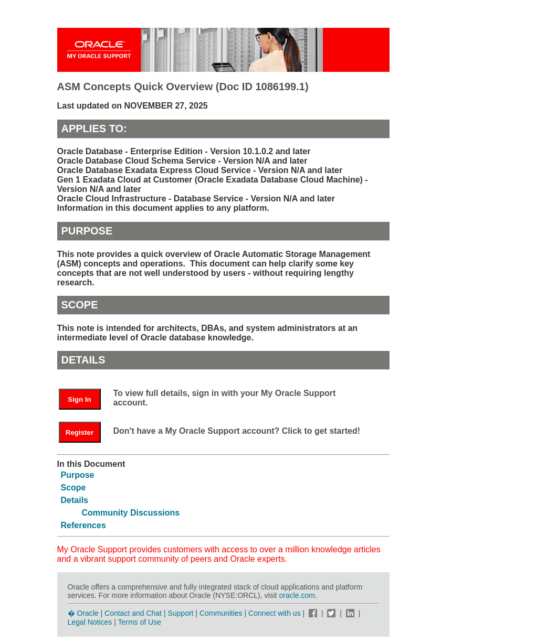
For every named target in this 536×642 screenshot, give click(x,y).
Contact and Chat (133, 613)
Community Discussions (131, 512)
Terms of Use (139, 622)
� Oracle (83, 613)
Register (79, 432)
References (83, 525)
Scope (73, 487)
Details (74, 500)
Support (180, 613)
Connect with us (275, 613)
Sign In (79, 399)
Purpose (77, 474)
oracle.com (297, 595)
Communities (221, 613)
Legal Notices (90, 622)
